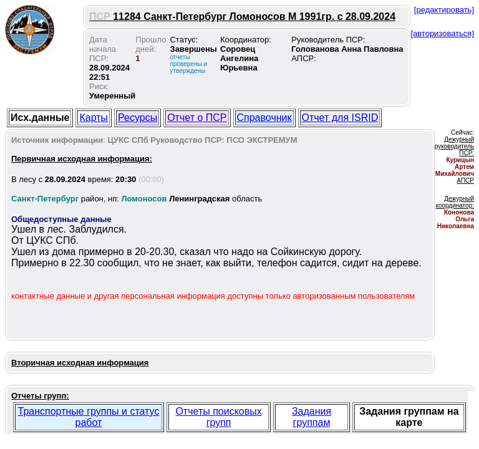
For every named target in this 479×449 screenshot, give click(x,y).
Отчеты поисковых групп (218, 417)
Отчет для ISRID (340, 117)
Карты (93, 117)
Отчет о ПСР (196, 117)
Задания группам (311, 417)
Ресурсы (137, 117)
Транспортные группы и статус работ (89, 417)
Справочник (264, 117)
